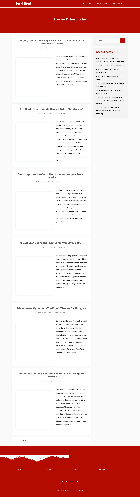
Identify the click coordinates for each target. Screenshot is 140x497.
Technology (104, 3)
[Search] (122, 40)
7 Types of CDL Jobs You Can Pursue (108, 65)
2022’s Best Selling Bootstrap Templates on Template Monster (51, 375)
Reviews (118, 3)
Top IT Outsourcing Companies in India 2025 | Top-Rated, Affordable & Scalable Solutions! (110, 100)
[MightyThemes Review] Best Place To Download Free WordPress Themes (51, 42)
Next (24, 440)
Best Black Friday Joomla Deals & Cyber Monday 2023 (51, 109)
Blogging (89, 3)
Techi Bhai (23, 4)
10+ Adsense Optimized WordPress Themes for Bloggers (51, 308)
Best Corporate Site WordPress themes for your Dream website (51, 176)
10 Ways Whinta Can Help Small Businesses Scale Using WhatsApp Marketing (108, 110)
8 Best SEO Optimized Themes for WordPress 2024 (51, 243)
